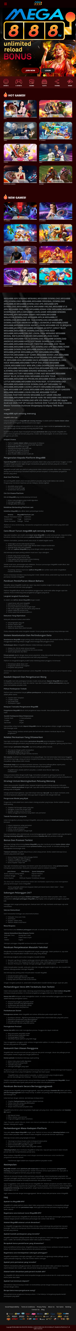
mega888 (7, 409)
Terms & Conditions (28, 1307)
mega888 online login (11, 417)
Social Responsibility (12, 1307)
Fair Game (59, 1307)
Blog (42, 1310)
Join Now (30, 70)
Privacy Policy (41, 1307)
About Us (51, 1307)
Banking (68, 1307)
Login (48, 70)
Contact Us (35, 1310)
